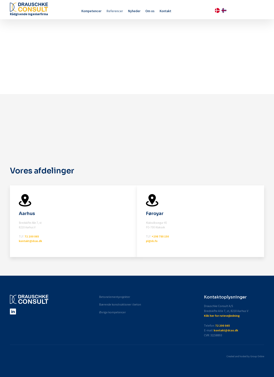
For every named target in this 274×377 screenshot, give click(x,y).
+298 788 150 (160, 236)
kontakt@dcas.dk (30, 241)
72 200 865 (32, 236)
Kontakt (165, 11)
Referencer (114, 11)
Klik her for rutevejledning (222, 316)
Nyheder (134, 11)
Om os (150, 11)
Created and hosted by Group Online (245, 356)
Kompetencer (91, 11)
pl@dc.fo (152, 241)
